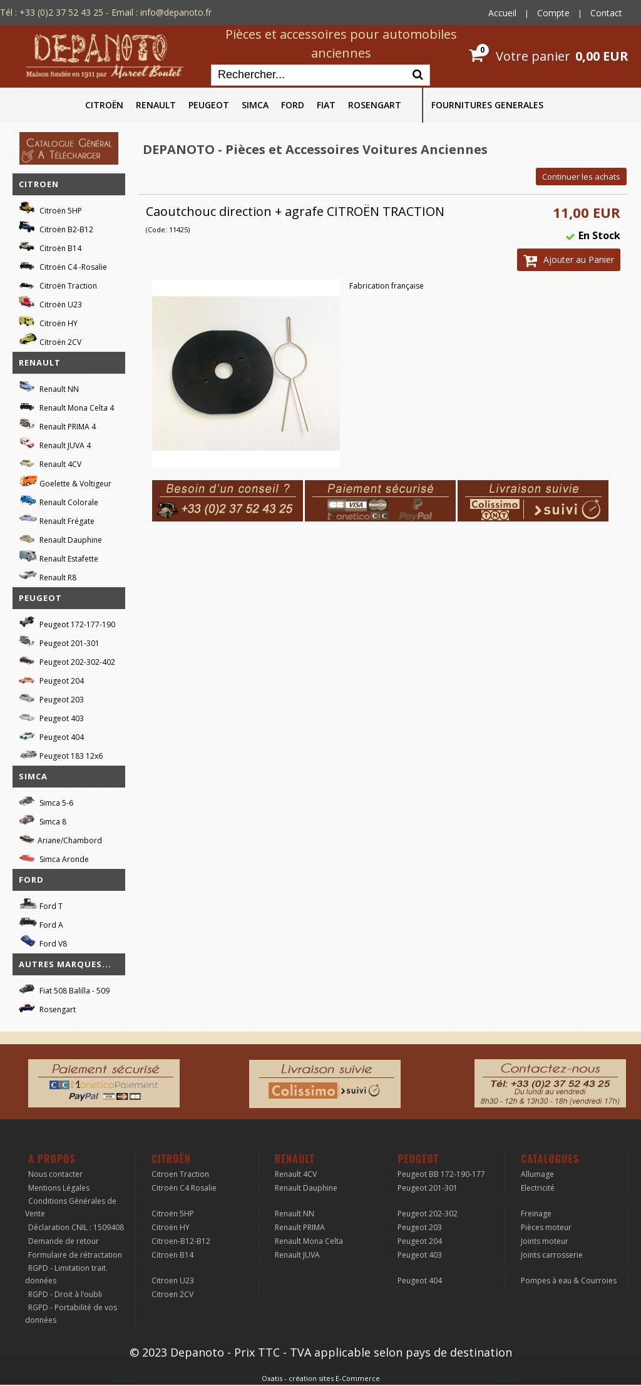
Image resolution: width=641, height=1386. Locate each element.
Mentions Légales (59, 1188)
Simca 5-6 (46, 801)
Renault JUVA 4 (55, 443)
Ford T (41, 904)
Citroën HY (48, 321)
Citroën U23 (50, 302)
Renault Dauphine (60, 538)
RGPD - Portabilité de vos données (71, 1313)
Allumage (537, 1174)
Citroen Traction (180, 1174)
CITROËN (104, 105)
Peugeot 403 (51, 716)
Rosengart (47, 1007)
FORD (292, 105)
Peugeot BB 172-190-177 (441, 1174)
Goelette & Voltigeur (65, 481)
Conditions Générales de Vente (70, 1207)
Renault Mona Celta (309, 1241)
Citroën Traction (58, 284)
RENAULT (156, 105)
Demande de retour (63, 1241)
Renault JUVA (297, 1255)
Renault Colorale (58, 501)
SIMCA (255, 105)
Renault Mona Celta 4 (66, 406)
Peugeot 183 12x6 (61, 754)
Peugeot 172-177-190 (67, 622)
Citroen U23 (172, 1280)
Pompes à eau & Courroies (569, 1280)
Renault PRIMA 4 (57, 425)
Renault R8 (47, 575)
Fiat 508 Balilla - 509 (64, 989)
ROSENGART (374, 105)
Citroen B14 (172, 1255)
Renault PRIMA (300, 1227)
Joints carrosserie (552, 1255)
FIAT (326, 105)
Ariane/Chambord (60, 838)
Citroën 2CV (50, 340)
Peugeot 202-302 (427, 1213)
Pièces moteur (546, 1227)
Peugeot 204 (51, 679)
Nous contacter (55, 1174)
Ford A (41, 923)
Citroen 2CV (172, 1294)
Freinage (536, 1213)
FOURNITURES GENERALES (487, 105)
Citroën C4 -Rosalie (63, 265)
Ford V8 (43, 942)
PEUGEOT (208, 105)
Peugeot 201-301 (59, 641)
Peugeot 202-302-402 (67, 660)
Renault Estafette (58, 557)
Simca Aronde (54, 857)
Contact (606, 13)
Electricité (538, 1188)
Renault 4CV (50, 462)
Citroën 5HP (50, 209)
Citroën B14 (50, 246)
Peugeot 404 (51, 735)
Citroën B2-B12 (56, 227)
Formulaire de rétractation (75, 1255)
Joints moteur (544, 1241)
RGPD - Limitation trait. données (66, 1274)
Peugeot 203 (51, 697)
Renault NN (49, 387)
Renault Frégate (57, 519)
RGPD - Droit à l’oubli (65, 1294)
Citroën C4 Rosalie (184, 1188)
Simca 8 (42, 820)
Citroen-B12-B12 (180, 1241)
